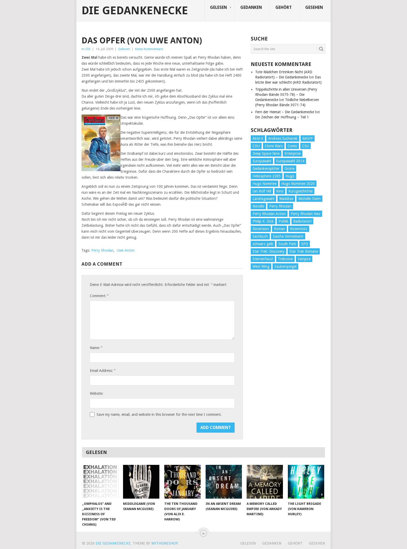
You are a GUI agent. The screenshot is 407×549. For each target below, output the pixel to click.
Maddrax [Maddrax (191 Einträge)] (286, 199)
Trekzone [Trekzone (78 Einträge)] (285, 259)
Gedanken (251, 7)
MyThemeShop (164, 543)
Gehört (283, 7)
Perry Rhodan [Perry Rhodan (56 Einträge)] (280, 206)
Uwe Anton (125, 250)
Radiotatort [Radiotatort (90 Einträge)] (302, 221)
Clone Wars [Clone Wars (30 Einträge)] (274, 146)
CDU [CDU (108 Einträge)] (256, 146)
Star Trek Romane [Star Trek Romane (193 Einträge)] (303, 251)
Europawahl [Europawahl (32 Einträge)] (262, 161)
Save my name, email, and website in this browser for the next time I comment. (159, 414)
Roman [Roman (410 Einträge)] (279, 229)
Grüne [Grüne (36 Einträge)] (289, 168)
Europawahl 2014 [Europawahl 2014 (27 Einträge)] (290, 161)
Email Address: (102, 370)
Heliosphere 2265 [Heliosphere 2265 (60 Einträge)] (267, 176)
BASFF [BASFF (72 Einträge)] (307, 138)
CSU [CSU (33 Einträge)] (305, 146)
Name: (96, 347)
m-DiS (86, 49)
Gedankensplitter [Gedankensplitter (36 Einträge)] (266, 168)
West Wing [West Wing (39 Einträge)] (261, 266)
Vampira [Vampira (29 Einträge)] (304, 259)
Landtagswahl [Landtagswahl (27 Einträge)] (263, 199)
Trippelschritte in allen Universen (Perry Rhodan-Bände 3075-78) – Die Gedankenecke (286, 94)
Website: (96, 393)
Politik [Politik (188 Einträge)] (283, 221)
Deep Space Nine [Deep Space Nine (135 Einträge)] (266, 153)
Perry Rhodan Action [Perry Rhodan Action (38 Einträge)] (269, 214)
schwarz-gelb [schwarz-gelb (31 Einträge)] (263, 244)
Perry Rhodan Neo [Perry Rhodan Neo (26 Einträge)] (305, 214)
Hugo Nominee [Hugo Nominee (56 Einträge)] (264, 184)
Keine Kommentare (149, 49)
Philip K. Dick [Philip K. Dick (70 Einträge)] (263, 221)
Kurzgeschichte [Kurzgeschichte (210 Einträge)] (300, 191)
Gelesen (218, 7)
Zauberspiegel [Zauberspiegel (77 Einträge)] (285, 266)
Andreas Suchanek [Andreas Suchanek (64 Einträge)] (282, 138)
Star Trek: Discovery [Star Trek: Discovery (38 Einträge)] (268, 251)
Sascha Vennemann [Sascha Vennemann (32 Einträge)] (288, 236)
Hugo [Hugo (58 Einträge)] (290, 176)
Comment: (99, 295)
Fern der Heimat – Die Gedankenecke (284, 112)
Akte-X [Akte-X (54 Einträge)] (258, 138)
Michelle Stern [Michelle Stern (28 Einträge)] (309, 199)
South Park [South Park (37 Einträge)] (287, 244)
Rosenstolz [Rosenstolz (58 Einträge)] (298, 229)
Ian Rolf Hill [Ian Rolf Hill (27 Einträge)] (262, 191)
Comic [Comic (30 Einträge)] (292, 146)
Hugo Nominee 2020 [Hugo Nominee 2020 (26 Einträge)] (298, 184)
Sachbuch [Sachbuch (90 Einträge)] (260, 236)
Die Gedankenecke (135, 10)
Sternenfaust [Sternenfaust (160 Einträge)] (263, 259)
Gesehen (314, 7)
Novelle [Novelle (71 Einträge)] (258, 206)
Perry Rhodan (102, 250)
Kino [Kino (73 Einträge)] (279, 191)
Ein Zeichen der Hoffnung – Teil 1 (282, 117)
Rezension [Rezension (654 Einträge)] (261, 229)
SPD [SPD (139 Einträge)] (304, 244)
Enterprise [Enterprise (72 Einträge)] (292, 153)
